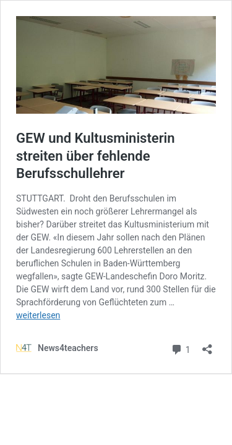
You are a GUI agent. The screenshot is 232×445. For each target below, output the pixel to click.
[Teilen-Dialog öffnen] (207, 345)
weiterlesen (38, 315)
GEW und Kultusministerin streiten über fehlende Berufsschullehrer (95, 155)
